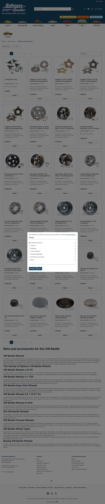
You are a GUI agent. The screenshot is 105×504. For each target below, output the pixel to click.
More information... (71, 236)
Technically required (36, 244)
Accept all (33, 270)
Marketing (33, 250)
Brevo (32, 261)
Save (39, 270)
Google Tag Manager (37, 255)
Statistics (33, 247)
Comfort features (35, 253)
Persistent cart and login (37, 258)
